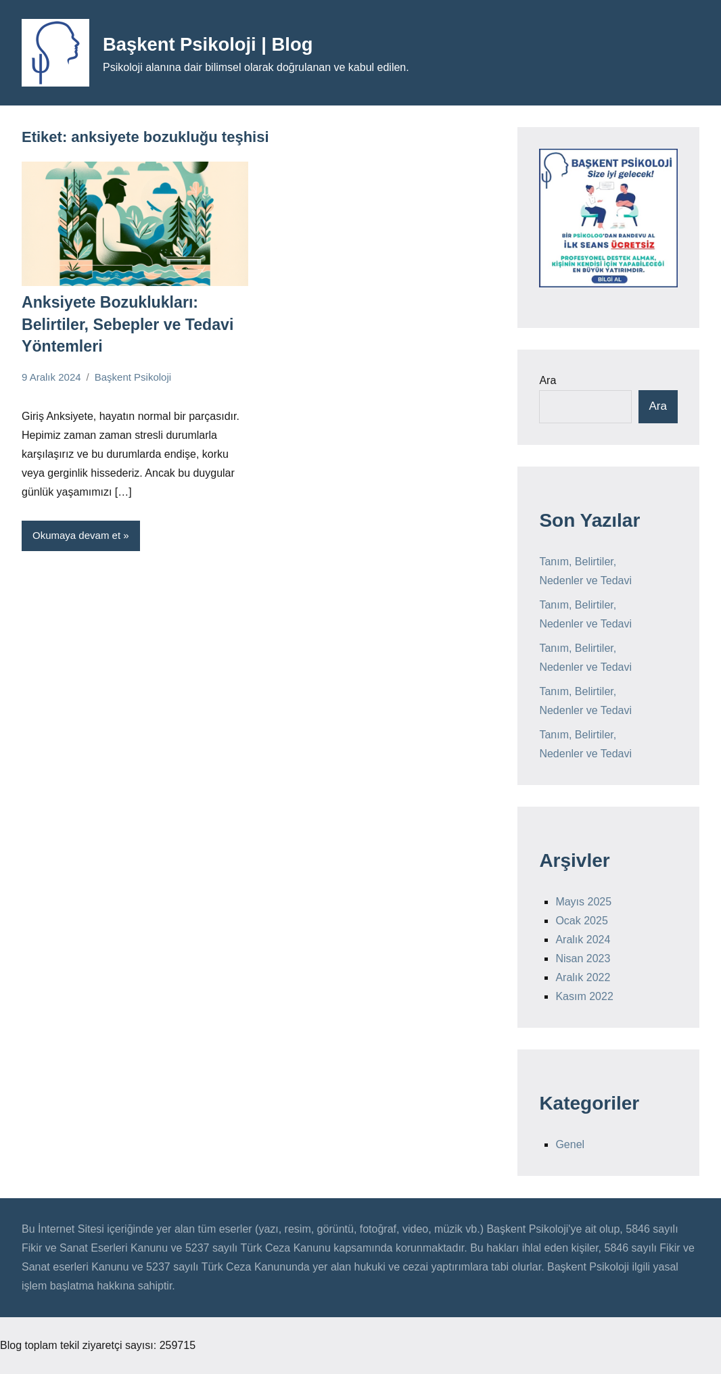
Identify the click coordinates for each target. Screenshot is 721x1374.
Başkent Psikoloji (133, 373)
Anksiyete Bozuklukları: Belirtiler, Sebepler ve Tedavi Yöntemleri (122, 322)
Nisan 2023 (582, 958)
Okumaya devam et (76, 531)
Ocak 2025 (581, 920)
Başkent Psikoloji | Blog (225, 43)
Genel (569, 1144)
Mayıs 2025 (583, 901)
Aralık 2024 (582, 939)
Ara (547, 380)
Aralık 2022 (582, 977)
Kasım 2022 (584, 996)
